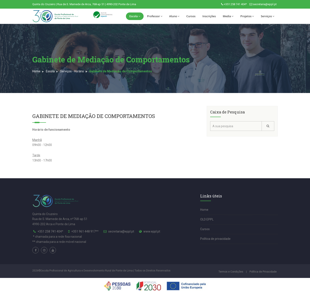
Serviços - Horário (72, 71)
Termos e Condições (231, 271)
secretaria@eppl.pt (265, 4)
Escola (134, 16)
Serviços (267, 16)
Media (228, 16)
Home (36, 71)
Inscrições (209, 16)
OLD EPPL (207, 219)
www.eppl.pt (151, 231)
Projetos (247, 16)
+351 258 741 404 (49, 231)
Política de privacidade (215, 238)
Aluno (174, 16)
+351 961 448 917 (83, 231)
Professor (154, 16)
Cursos (190, 16)
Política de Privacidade (263, 271)
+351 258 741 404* (235, 4)
